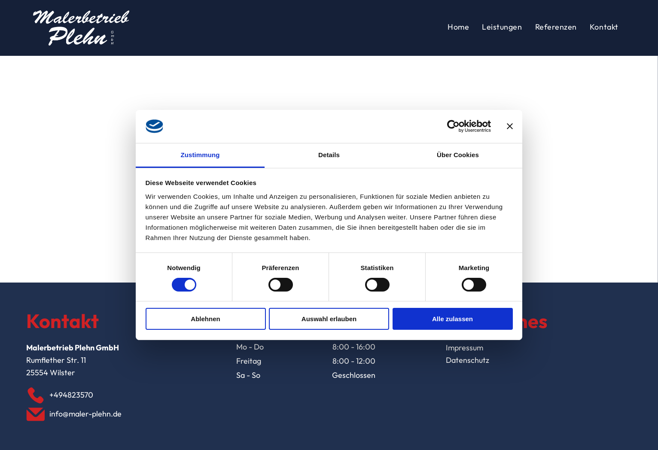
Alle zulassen (452, 318)
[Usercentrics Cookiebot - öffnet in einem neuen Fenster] (453, 126)
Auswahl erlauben (329, 318)
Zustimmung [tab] (200, 154)
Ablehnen (205, 318)
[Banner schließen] (510, 126)
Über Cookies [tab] (458, 154)
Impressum (464, 348)
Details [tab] (329, 154)
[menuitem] (458, 28)
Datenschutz (467, 360)
